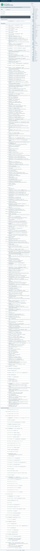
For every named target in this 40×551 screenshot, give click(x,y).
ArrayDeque (35, 17)
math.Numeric (17, 479)
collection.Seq (20, 72)
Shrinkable (35, 51)
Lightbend (23, 550)
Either (19, 251)
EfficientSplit (11, 343)
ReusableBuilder (36, 45)
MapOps (35, 40)
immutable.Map (12, 143)
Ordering (21, 329)
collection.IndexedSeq (14, 449)
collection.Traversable (16, 536)
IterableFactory (16, 181)
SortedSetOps (35, 55)
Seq (34, 46)
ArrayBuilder (35, 16)
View (21, 27)
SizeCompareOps (14, 213)
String (21, 40)
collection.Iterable (17, 203)
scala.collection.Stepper (14, 344)
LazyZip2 (23, 203)
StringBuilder (15, 40)
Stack (34, 56)
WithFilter (20, 396)
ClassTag (19, 508)
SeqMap (35, 47)
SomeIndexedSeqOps (18, 63)
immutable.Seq (13, 374)
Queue (34, 44)
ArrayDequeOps (35, 18)
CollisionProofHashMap (37, 25)
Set (34, 49)
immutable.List (13, 370)
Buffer (35, 21)
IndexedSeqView (25, 63)
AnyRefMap (35, 13)
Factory (15, 506)
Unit (19, 426)
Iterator (16, 145)
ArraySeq (35, 19)
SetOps (35, 50)
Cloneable (35, 24)
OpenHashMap (35, 42)
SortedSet (35, 54)
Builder (35, 22)
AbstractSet (35, 12)
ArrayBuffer (35, 14)
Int (22, 74)
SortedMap (35, 52)
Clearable (35, 23)
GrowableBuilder (36, 27)
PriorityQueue (35, 43)
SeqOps (35, 48)
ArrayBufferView (36, 15)
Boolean (19, 70)
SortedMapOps (35, 53)
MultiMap (35, 41)
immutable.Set (15, 376)
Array (17, 74)
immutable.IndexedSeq (16, 368)
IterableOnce (17, 27)
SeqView (22, 65)
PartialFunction (15, 55)
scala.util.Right (19, 253)
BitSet (35, 20)
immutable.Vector (14, 540)
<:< (17, 372)
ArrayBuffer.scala (8, 9)
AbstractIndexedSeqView (17, 7)
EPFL (20, 550)
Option (24, 58)
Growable (35, 26)
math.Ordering (19, 218)
